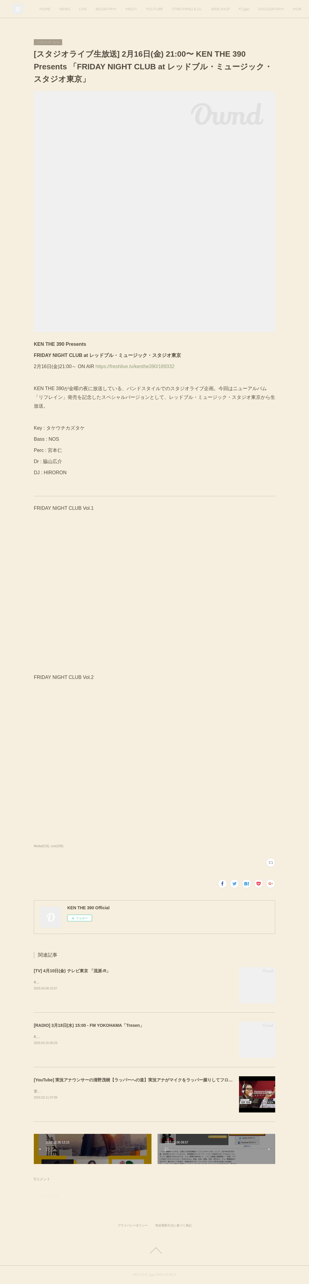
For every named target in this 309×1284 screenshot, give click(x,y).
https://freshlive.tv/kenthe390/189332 (134, 366)
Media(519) (41, 846)
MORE (286, 9)
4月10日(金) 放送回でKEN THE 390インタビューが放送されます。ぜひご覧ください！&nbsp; (110, 982)
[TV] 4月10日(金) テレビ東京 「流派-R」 (72, 970)
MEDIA (173, 9)
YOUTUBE (196, 9)
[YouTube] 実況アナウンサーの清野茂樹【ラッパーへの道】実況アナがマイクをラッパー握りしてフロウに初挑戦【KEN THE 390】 (159, 1079)
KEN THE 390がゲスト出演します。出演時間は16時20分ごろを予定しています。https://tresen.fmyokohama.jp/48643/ (129, 1037)
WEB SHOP (262, 9)
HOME (87, 9)
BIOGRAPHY (148, 9)
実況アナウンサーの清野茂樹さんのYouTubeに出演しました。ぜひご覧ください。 (100, 1091)
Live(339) (57, 846)
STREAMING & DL (229, 9)
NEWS (107, 9)
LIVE (125, 9)
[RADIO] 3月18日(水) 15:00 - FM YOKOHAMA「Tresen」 (89, 1025)
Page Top (154, 1250)
